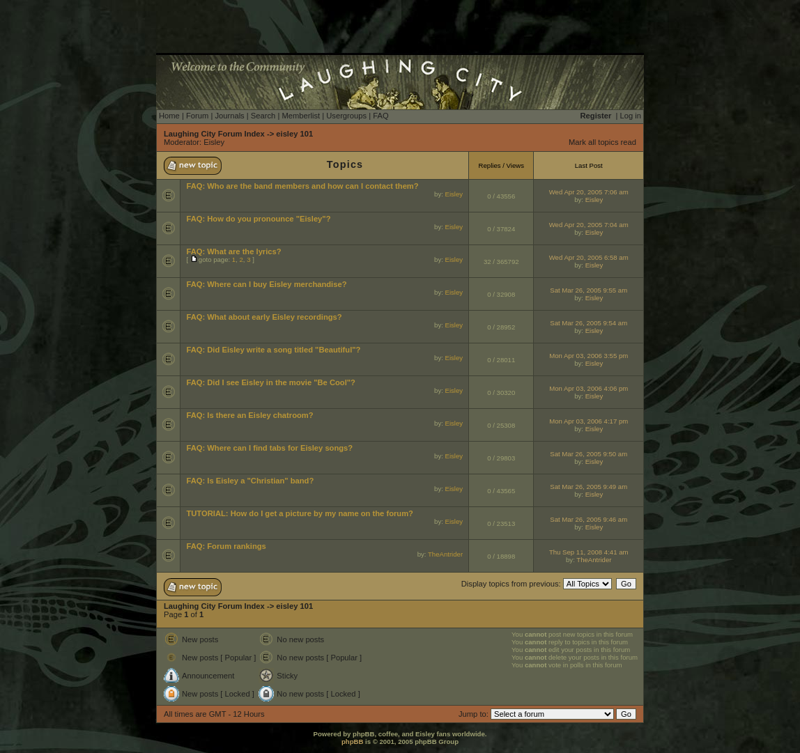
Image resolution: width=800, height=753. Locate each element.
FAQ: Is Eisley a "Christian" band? (250, 480)
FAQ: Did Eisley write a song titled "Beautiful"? (273, 350)
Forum (197, 115)
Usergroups (346, 115)
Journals (229, 115)
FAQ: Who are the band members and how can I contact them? (302, 186)
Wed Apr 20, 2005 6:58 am (589, 257)
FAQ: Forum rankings (226, 546)
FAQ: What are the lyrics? (233, 251)
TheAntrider (445, 554)
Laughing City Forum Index (214, 134)
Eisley (213, 142)
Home (169, 115)
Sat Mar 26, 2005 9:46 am (588, 519)
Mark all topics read (602, 142)
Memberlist (301, 115)
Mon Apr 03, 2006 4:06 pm (588, 388)
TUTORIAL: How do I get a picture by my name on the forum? (299, 513)
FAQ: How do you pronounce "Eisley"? (258, 219)
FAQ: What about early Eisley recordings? (263, 317)
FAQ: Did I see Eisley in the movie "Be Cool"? (270, 382)
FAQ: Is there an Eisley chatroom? (249, 415)
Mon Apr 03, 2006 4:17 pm (588, 421)
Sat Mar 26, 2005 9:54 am (588, 323)
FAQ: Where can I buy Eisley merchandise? (266, 284)
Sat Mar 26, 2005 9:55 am (588, 290)
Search (263, 115)
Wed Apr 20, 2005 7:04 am (589, 224)
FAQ (380, 115)
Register (596, 115)
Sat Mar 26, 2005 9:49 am (588, 486)
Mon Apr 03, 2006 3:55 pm (588, 355)
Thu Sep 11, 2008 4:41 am (589, 552)
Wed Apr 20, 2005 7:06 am (589, 192)
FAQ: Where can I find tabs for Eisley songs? (269, 448)
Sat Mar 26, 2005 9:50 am (588, 454)
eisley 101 (294, 134)
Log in (630, 115)
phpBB (352, 741)
